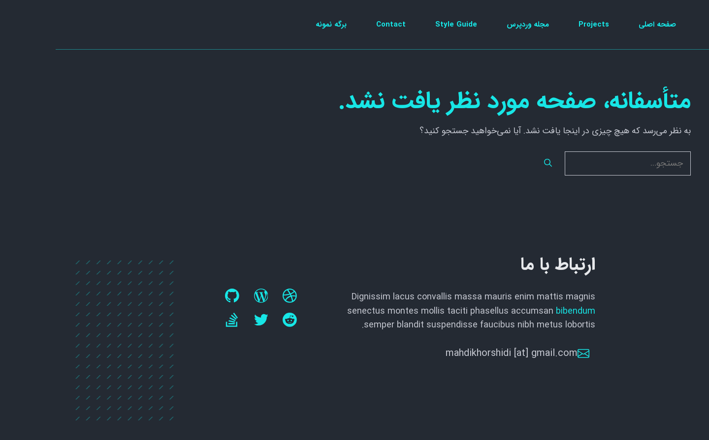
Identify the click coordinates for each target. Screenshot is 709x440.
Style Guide (400, 24)
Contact (335, 24)
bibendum (520, 311)
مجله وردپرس (472, 24)
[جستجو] (492, 163)
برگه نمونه (275, 24)
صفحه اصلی (601, 24)
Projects (538, 24)
